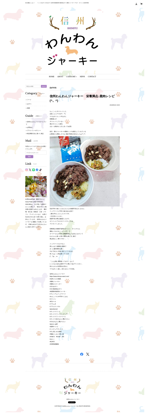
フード (29, 99)
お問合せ (29, 127)
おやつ (29, 104)
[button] (71, 76)
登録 (29, 156)
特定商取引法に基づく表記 (35, 133)
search (44, 86)
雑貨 (28, 108)
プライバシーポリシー (34, 130)
